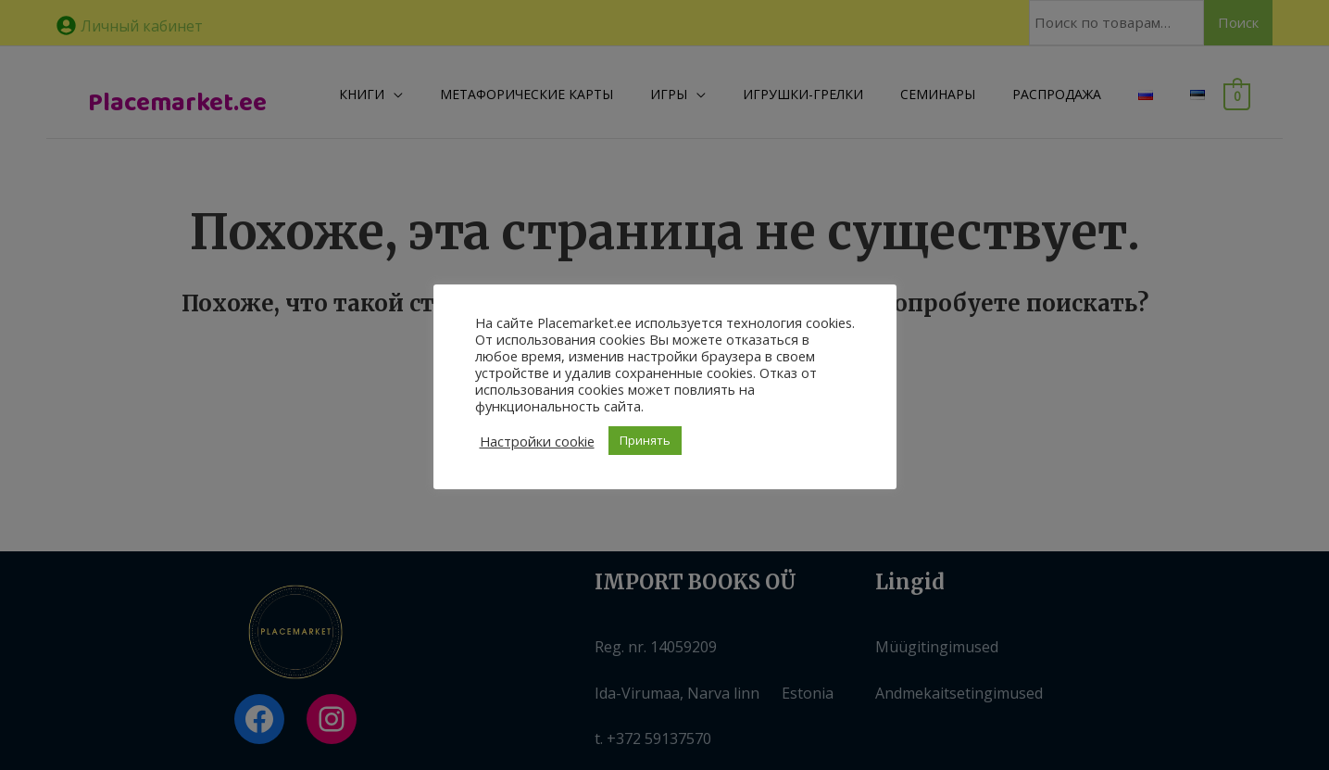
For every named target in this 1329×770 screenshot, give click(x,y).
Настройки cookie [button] (537, 441)
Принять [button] (645, 440)
